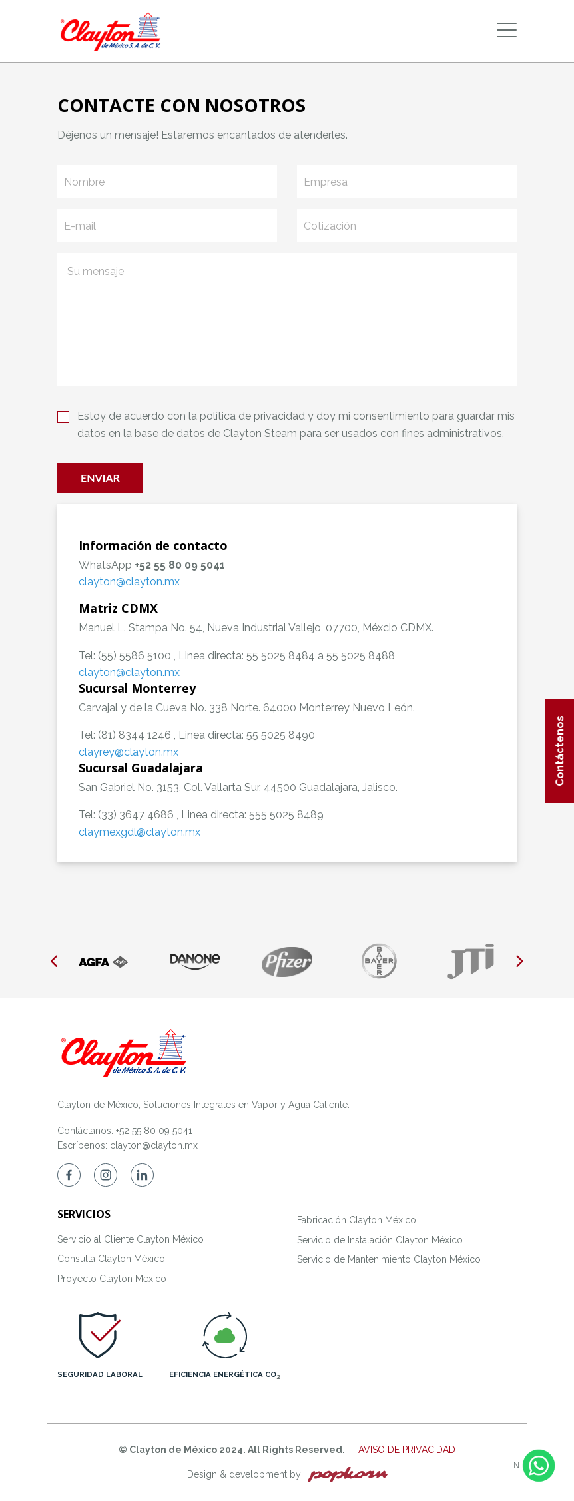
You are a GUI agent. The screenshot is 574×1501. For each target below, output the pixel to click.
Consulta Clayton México (111, 1258)
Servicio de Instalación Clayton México (380, 1240)
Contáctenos (559, 750)
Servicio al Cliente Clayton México (130, 1239)
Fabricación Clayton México (356, 1220)
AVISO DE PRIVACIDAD (406, 1449)
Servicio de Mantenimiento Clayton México (389, 1259)
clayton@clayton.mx (154, 1145)
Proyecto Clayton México (111, 1278)
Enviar (100, 477)
